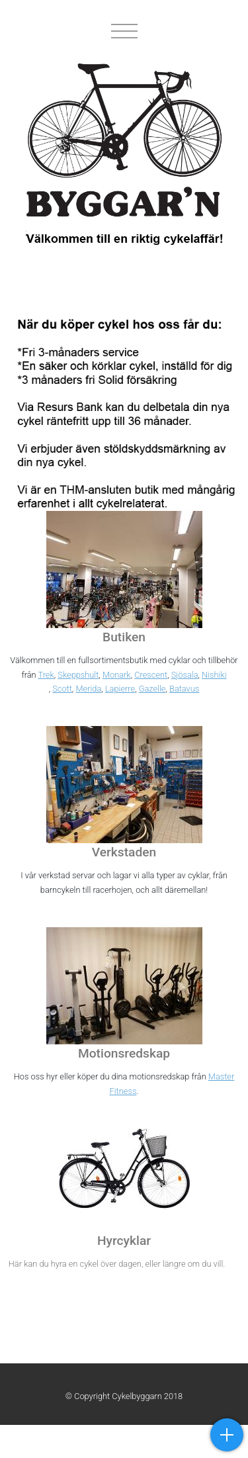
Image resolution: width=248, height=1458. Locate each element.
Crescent (150, 675)
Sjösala (184, 675)
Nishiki (214, 675)
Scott (62, 689)
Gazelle (152, 689)
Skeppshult (78, 675)
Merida (88, 689)
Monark (117, 675)
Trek (46, 675)
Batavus (184, 689)
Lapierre (120, 689)
